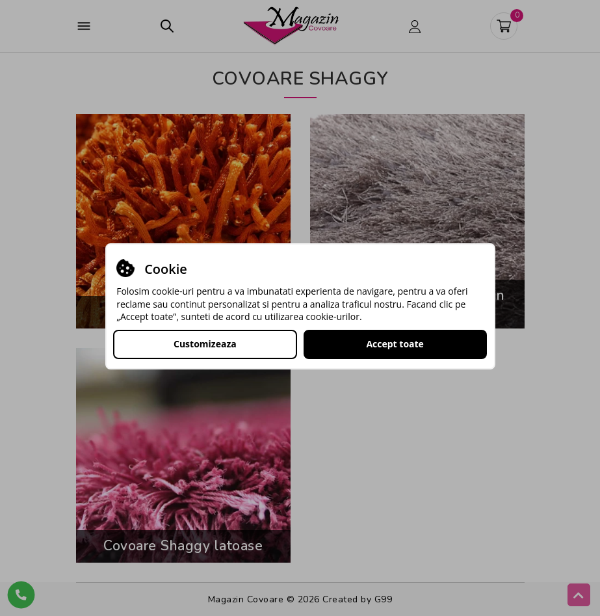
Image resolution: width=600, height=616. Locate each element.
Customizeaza (205, 344)
